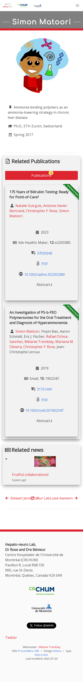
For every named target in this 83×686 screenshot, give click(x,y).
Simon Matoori (27, 331)
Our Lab (40, 498)
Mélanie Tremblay (39, 341)
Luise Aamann (64, 498)
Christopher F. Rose (41, 210)
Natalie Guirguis (28, 205)
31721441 (44, 389)
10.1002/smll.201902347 (44, 410)
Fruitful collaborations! (30, 474)
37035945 (44, 253)
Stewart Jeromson (22, 498)
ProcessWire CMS (28, 651)
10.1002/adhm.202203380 (44, 274)
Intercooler (41, 655)
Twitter (11, 637)
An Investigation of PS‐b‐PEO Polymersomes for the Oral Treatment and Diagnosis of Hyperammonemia (40, 317)
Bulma (57, 651)
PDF (44, 263)
